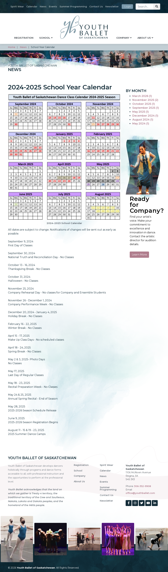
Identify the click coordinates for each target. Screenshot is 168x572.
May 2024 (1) (140, 123)
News (43, 6)
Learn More (139, 254)
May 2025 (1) (140, 111)
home (11, 47)
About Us (144, 37)
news (23, 47)
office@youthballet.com (140, 493)
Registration (23, 37)
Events (53, 6)
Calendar (31, 6)
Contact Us (96, 6)
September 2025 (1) (145, 107)
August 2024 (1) (142, 119)
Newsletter (112, 6)
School (44, 37)
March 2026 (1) (142, 96)
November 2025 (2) (145, 100)
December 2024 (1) (145, 115)
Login (127, 6)
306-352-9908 (142, 486)
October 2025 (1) (143, 103)
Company (122, 37)
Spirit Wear (17, 6)
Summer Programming (73, 6)
